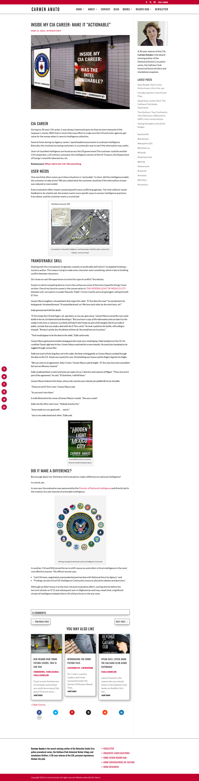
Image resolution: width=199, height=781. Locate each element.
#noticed (142, 170)
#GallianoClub (41, 675)
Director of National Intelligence (95, 488)
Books (126, 9)
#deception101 (145, 143)
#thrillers (142, 180)
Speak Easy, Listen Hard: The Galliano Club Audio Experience (114, 662)
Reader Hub (142, 9)
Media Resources (111, 766)
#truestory (54, 30)
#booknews (39, 671)
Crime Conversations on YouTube (119, 762)
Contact (105, 9)
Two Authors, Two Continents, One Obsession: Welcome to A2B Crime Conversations (153, 115)
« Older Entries (38, 704)
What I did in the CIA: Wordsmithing (63, 163)
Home (79, 9)
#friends (142, 152)
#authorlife (73, 667)
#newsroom (87, 667)
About (91, 9)
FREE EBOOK (163, 2)
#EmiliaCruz (52, 671)
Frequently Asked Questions (116, 753)
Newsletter (161, 9)
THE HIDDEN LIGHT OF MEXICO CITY (106, 288)
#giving (141, 161)
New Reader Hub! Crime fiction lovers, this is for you (45, 662)
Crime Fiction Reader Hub (115, 757)
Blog (116, 9)
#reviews (142, 175)
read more (38, 695)
